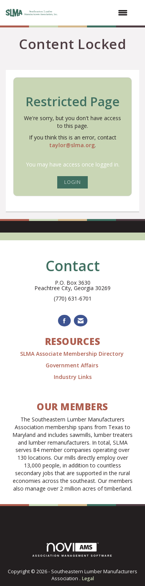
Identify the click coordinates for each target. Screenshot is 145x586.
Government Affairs (73, 365)
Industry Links (73, 376)
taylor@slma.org (72, 145)
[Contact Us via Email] (80, 321)
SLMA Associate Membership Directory (72, 353)
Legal (88, 578)
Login (72, 182)
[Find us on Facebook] (64, 321)
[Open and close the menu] (97, 12)
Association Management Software (72, 550)
